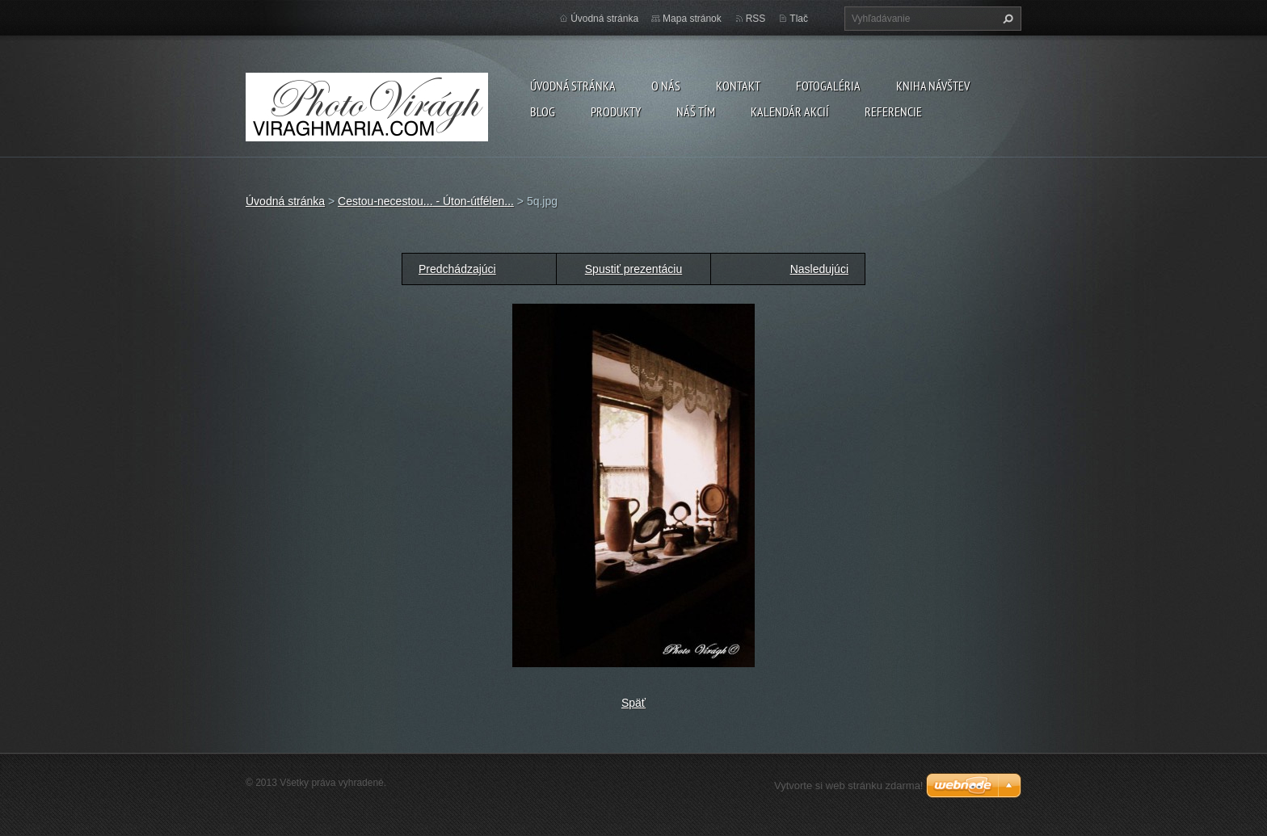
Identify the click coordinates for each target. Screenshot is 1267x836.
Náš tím (695, 111)
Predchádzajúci (457, 269)
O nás (665, 86)
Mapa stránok (692, 18)
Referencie (893, 111)
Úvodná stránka (573, 86)
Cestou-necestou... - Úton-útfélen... (426, 201)
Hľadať (1006, 18)
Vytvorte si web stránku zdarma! (848, 785)
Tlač (798, 18)
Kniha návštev (933, 86)
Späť (633, 702)
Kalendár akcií (790, 111)
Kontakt (738, 86)
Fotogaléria (828, 86)
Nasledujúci (819, 269)
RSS (756, 18)
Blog (542, 111)
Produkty (616, 111)
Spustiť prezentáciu (633, 269)
